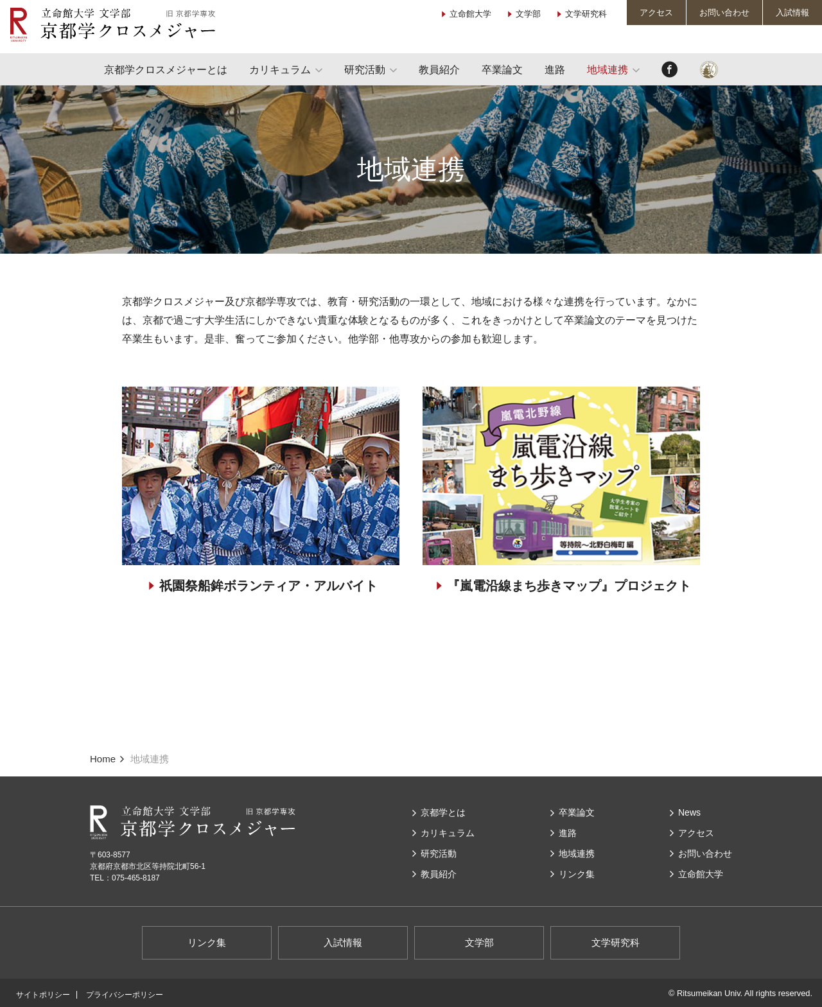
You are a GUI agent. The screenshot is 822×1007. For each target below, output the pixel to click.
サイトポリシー (43, 994)
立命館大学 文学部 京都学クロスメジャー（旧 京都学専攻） (112, 25)
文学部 (528, 14)
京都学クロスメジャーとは (165, 69)
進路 (555, 69)
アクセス (656, 12)
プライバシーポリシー (124, 994)
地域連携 (607, 69)
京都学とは (443, 812)
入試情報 (792, 12)
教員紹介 (439, 69)
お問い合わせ (724, 12)
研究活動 (364, 69)
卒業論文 (502, 69)
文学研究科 (586, 14)
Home (103, 758)
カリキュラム (280, 69)
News (689, 812)
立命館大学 (470, 14)
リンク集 (577, 874)
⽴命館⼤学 (700, 874)
